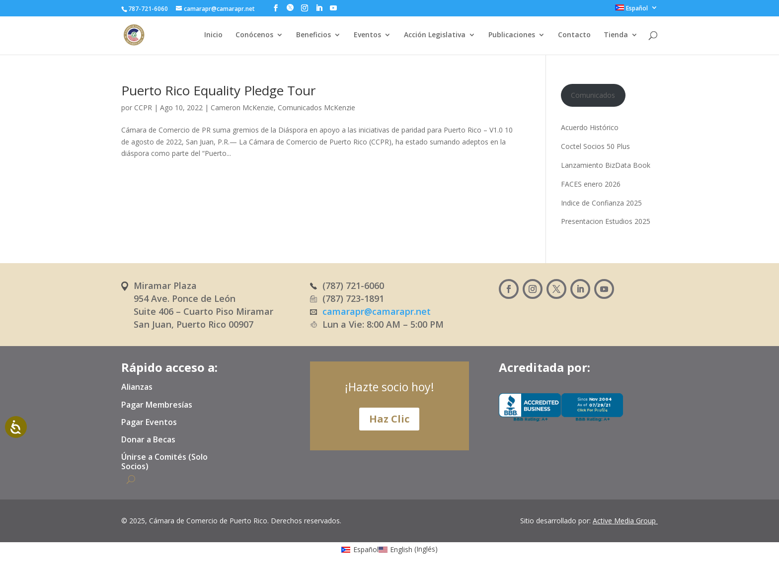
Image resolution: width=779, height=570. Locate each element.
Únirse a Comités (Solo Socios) (164, 462)
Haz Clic (389, 419)
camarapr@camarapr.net (376, 311)
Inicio (213, 35)
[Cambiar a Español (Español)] (360, 549)
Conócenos (254, 35)
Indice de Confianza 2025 (601, 203)
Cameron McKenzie (242, 107)
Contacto (574, 35)
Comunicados (593, 95)
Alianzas (137, 387)
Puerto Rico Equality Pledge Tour (218, 90)
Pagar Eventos (149, 423)
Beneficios (313, 35)
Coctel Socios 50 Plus (595, 146)
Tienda (616, 35)
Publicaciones (511, 35)
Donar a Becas (148, 440)
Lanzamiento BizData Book (605, 165)
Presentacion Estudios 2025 (605, 221)
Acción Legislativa (435, 35)
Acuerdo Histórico (590, 127)
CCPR (143, 107)
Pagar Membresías (156, 405)
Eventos (367, 35)
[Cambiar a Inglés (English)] (408, 549)
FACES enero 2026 (591, 184)
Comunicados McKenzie (316, 107)
